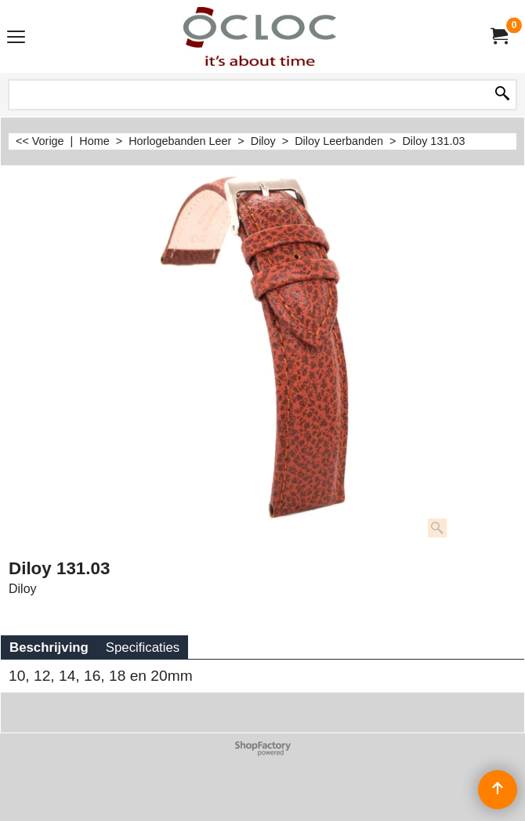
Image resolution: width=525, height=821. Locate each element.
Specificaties (142, 647)
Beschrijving (49, 647)
